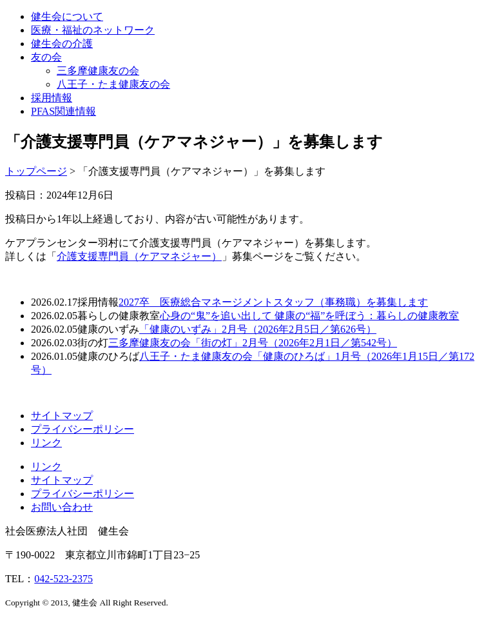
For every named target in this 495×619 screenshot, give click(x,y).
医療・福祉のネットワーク (93, 30)
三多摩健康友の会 (98, 70)
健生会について (67, 16)
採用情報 (51, 97)
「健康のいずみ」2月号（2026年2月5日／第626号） (257, 329)
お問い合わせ (62, 507)
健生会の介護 (62, 43)
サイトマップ (62, 415)
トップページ (36, 171)
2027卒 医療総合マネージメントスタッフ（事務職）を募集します (273, 302)
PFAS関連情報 (63, 111)
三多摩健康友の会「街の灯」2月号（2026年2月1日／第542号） (252, 342)
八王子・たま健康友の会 (113, 84)
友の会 (46, 57)
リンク (46, 442)
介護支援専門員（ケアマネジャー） (139, 256)
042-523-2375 (63, 578)
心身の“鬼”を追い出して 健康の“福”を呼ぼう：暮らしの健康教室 (309, 315)
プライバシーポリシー (82, 429)
